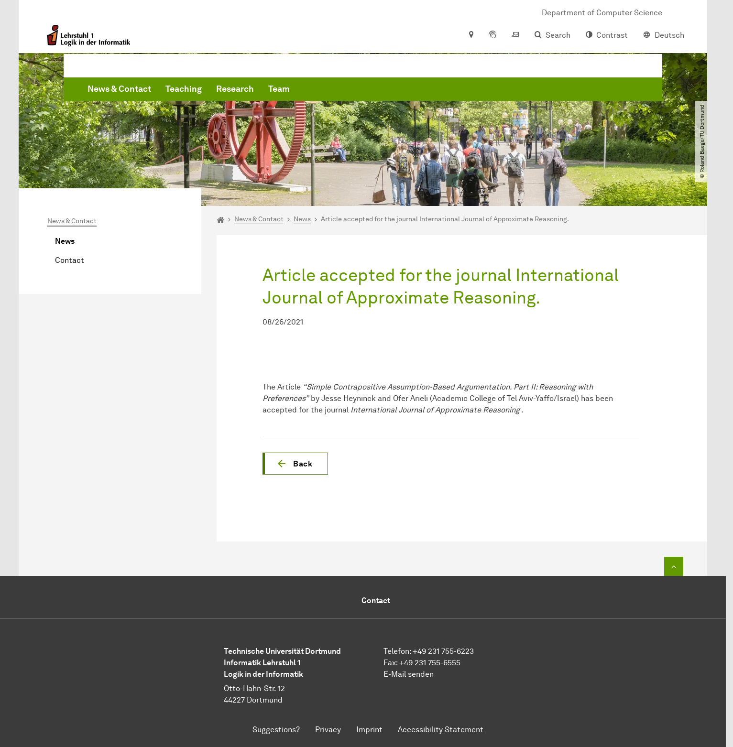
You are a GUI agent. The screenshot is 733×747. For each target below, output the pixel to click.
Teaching (329, 95)
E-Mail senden (408, 674)
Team (424, 95)
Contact (69, 260)
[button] (295, 464)
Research (380, 95)
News (65, 241)
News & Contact (264, 95)
